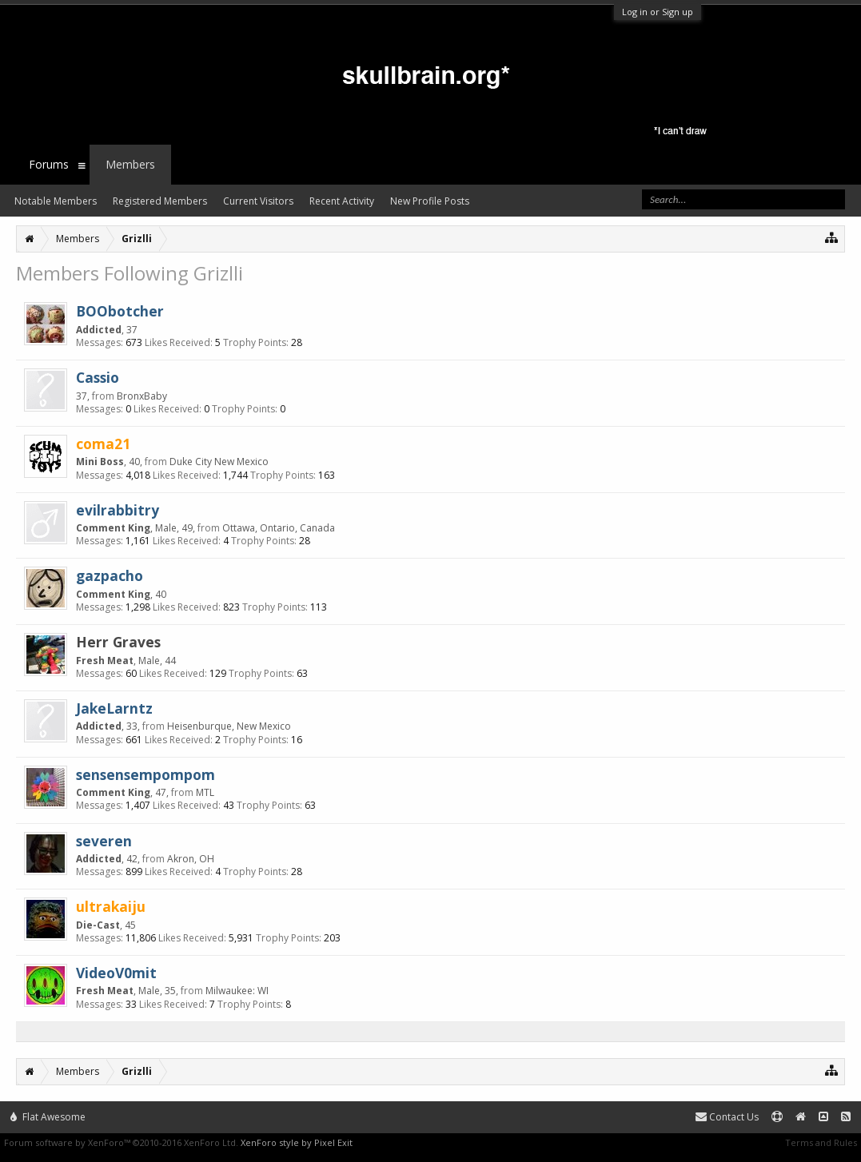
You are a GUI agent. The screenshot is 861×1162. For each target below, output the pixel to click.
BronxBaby (142, 396)
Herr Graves (118, 641)
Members (130, 164)
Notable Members (55, 201)
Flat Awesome (48, 1117)
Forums (49, 164)
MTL (205, 792)
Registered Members (160, 201)
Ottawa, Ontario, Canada (278, 528)
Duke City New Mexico (219, 461)
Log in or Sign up (657, 12)
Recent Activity (341, 201)
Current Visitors (258, 201)
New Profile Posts (429, 201)
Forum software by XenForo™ (121, 1142)
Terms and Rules (821, 1142)
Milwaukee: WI (237, 990)
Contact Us (727, 1117)
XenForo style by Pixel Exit (297, 1142)
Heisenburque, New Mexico (229, 726)
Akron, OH (190, 859)
